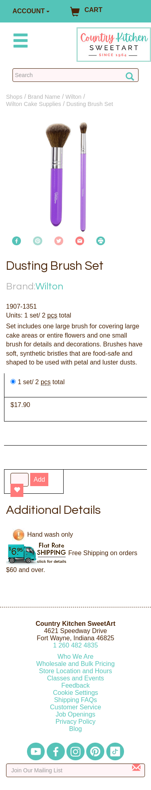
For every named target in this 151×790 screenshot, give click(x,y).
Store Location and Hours (75, 671)
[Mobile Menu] (19, 42)
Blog (75, 728)
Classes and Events (75, 678)
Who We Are (76, 656)
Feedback (75, 685)
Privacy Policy (76, 721)
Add (39, 479)
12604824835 (75, 645)
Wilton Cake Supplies (33, 104)
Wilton (73, 97)
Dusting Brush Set (89, 104)
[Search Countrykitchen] (75, 75)
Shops (14, 97)
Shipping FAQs (75, 699)
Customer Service (75, 707)
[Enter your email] (75, 770)
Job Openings (75, 714)
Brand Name (44, 97)
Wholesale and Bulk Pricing (75, 663)
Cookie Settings (75, 692)
